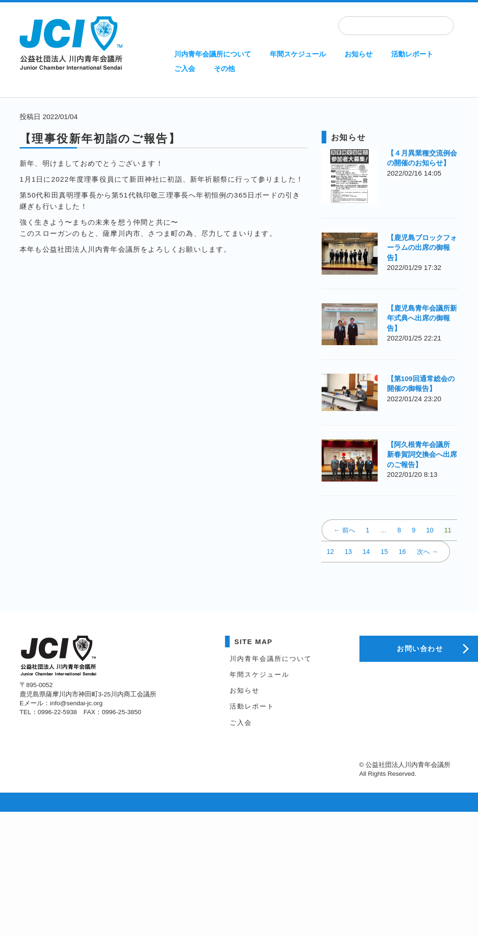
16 (402, 551)
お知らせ (358, 54)
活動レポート (412, 54)
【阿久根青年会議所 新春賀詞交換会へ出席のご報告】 (422, 454)
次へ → (427, 551)
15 (384, 551)
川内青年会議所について (212, 54)
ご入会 (184, 68)
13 (348, 551)
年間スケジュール (298, 54)
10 (430, 530)
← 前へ (344, 530)
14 (366, 551)
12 (330, 551)
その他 (224, 68)
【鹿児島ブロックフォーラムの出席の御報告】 (422, 248)
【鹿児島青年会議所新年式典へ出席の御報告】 (422, 318)
